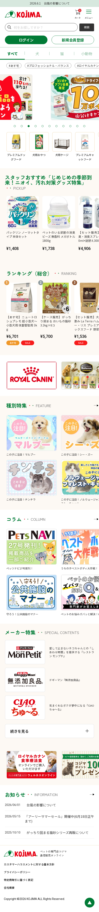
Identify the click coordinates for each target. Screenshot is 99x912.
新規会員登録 (73, 40)
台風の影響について (41, 804)
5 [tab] (42, 126)
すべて (12, 53)
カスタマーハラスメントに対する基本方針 (29, 864)
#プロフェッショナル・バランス (48, 66)
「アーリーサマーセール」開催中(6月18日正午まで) (59, 818)
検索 (87, 27)
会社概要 (9, 888)
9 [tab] (70, 126)
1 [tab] (15, 126)
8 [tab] (63, 126)
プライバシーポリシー (17, 872)
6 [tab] (49, 126)
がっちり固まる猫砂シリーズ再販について (58, 832)
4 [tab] (35, 126)
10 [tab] (77, 126)
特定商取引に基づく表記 (18, 880)
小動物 (86, 53)
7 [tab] (56, 126)
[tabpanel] (49, 97)
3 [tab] (28, 126)
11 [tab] (84, 126)
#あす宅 (14, 66)
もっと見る (82, 405)
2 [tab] (21, 126)
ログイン (26, 40)
